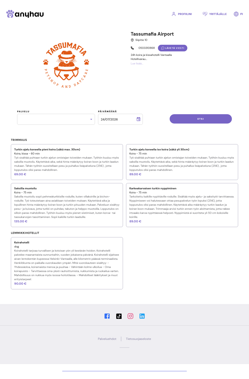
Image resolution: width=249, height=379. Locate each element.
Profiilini (181, 14)
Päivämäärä (107, 111)
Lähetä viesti (172, 48)
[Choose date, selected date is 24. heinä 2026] (138, 119)
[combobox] (56, 119)
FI (238, 14)
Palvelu (23, 111)
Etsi (200, 119)
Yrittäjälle (215, 14)
